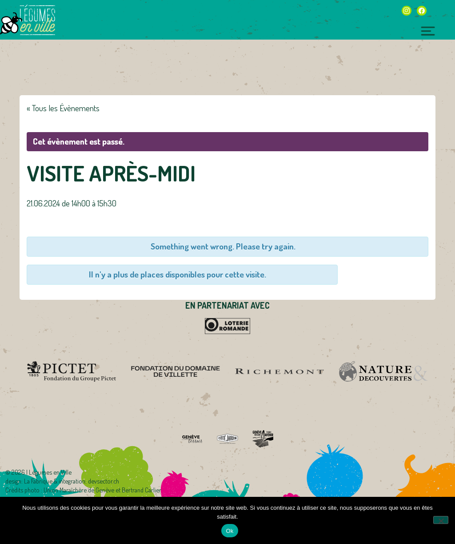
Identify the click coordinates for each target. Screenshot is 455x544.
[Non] (440, 520)
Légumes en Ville (37, 20)
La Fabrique (38, 481)
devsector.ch (103, 481)
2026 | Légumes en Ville (42, 472)
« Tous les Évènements (63, 107)
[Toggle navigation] (428, 29)
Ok (229, 531)
